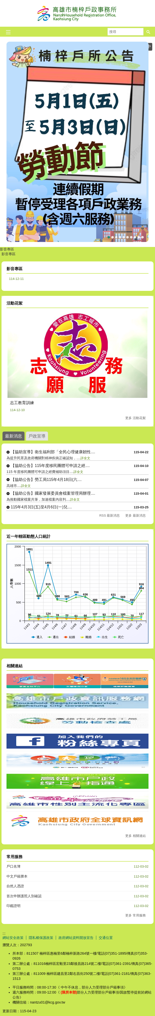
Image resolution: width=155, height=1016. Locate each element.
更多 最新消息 (135, 515)
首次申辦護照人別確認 (24, 896)
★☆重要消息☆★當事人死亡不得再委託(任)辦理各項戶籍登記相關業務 (120, 237)
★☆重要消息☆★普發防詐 (123, 237)
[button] (148, 31)
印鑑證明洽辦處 (142, 237)
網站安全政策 (13, 938)
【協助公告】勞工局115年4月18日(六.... (46, 479)
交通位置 (106, 938)
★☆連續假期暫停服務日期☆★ (116, 237)
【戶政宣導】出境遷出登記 (112, 237)
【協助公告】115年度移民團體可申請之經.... (50, 465)
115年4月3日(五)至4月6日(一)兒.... (41, 507)
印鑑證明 (13, 906)
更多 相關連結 (135, 836)
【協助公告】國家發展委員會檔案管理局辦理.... (53, 493)
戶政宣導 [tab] (37, 436)
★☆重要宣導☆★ (135, 237)
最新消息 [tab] (13, 436)
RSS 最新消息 (109, 515)
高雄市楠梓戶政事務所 (77, 13)
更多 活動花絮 (135, 418)
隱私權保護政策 (41, 938)
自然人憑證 (15, 886)
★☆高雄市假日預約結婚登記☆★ (139, 237)
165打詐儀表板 (127, 237)
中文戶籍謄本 (17, 876)
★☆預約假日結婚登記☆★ (131, 237)
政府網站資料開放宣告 (76, 938)
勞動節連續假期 (109, 237)
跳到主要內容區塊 (2, 2)
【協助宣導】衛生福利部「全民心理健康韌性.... (53, 452)
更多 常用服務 (135, 915)
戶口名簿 (13, 866)
